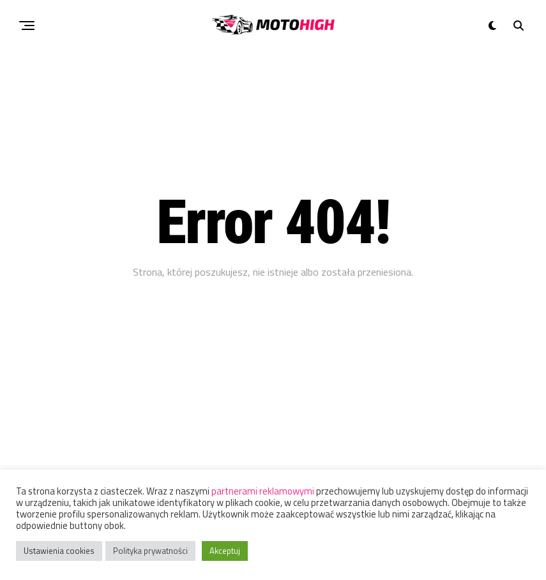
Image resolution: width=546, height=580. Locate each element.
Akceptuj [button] (224, 550)
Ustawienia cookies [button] (59, 550)
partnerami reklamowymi (262, 491)
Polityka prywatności (150, 550)
